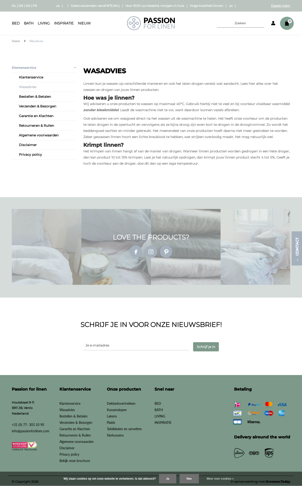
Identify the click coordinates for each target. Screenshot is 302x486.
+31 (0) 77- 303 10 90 (28, 423)
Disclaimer (28, 145)
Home (16, 41)
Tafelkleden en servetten (124, 427)
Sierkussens (115, 434)
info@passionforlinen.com (30, 430)
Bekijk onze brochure (74, 459)
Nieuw (84, 23)
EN (28, 6)
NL (14, 6)
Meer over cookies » (220, 478)
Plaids (111, 421)
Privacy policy (30, 154)
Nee (189, 478)
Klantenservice (24, 67)
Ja (167, 478)
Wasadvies (36, 41)
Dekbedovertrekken (121, 402)
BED (16, 23)
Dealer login (280, 6)
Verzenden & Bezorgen (37, 106)
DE (21, 6)
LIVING (44, 23)
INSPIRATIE (64, 23)
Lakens (112, 414)
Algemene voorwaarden (39, 135)
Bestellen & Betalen (35, 96)
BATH (29, 23)
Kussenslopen (117, 408)
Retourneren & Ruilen (36, 125)
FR (35, 6)
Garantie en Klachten (36, 116)
